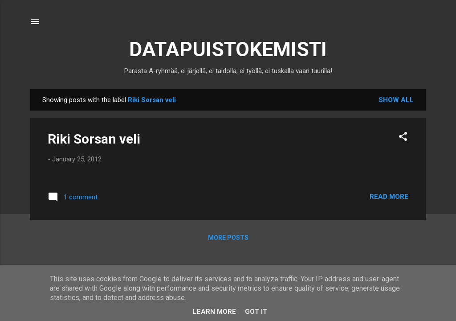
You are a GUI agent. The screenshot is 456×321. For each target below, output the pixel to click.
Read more (389, 197)
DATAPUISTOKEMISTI (228, 49)
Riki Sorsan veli (94, 139)
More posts (228, 237)
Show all (396, 100)
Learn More (214, 312)
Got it (256, 312)
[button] (403, 138)
